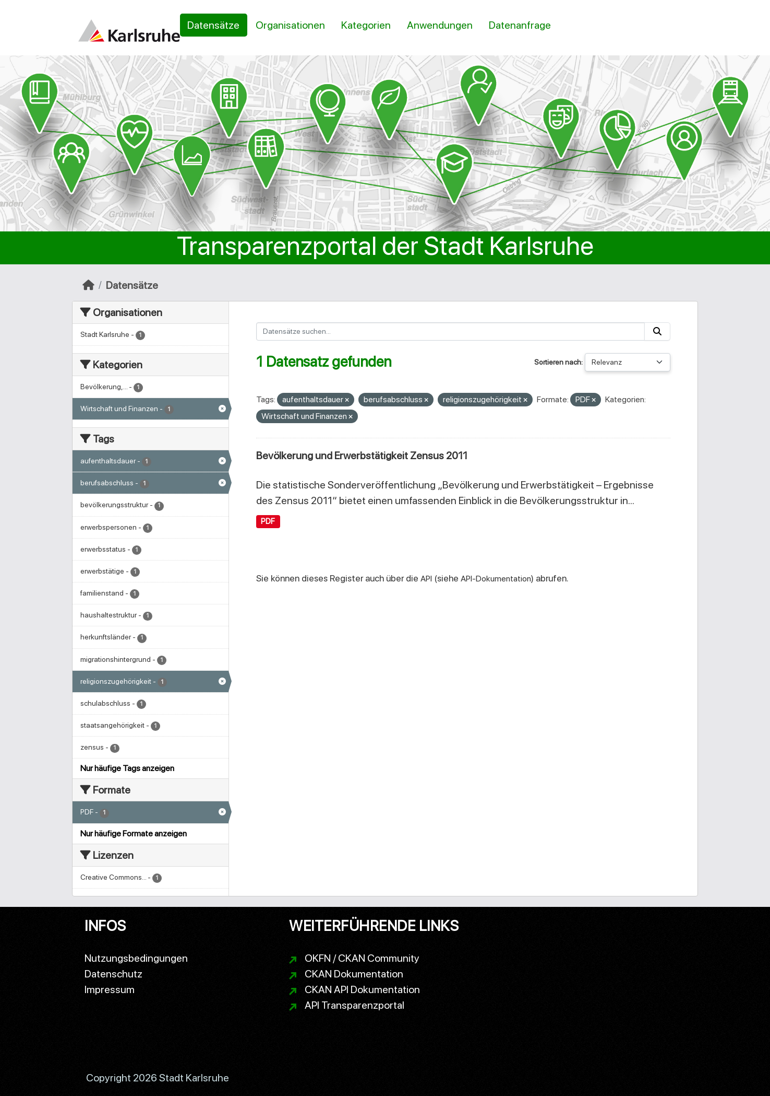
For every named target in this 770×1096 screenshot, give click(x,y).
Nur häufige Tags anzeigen (127, 768)
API (426, 579)
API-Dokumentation (496, 579)
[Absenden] (657, 331)
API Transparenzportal (354, 1005)
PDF (268, 521)
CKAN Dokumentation (354, 973)
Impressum (110, 989)
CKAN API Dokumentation (362, 989)
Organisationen (290, 25)
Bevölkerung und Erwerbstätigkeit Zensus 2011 (361, 455)
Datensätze (213, 25)
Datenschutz (113, 973)
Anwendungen (440, 25)
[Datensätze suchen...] (450, 331)
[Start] (88, 285)
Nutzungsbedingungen (136, 958)
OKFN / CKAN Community (362, 958)
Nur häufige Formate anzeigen (133, 833)
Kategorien (366, 25)
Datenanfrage (520, 25)
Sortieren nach (557, 362)
